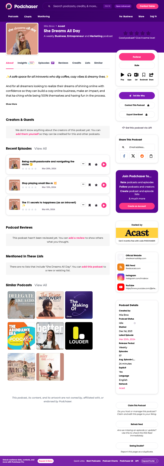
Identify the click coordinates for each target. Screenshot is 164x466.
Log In (153, 16)
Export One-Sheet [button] (137, 114)
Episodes (46, 62)
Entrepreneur (75, 36)
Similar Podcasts (19, 285)
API (137, 461)
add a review (77, 237)
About (10, 62)
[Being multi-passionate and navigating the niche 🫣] (14, 163)
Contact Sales (147, 6)
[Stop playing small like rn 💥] (14, 185)
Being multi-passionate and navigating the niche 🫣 (48, 163)
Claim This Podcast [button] (137, 405)
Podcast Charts (110, 461)
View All (40, 148)
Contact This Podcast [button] (137, 105)
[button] (14, 17)
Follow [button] (137, 56)
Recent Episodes (19, 148)
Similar (98, 62)
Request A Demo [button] (46, 461)
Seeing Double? (137, 446)
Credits (76, 62)
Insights (26, 62)
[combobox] (88, 6)
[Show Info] (135, 323)
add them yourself (27, 134)
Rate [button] (137, 65)
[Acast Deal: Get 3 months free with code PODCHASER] (137, 235)
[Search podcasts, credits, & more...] (77, 6)
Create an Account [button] (137, 206)
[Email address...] (137, 147)
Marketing (96, 36)
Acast (61, 26)
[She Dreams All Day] (22, 39)
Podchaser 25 (126, 461)
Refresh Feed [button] (137, 424)
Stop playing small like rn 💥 (39, 183)
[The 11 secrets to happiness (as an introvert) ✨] (14, 204)
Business (60, 36)
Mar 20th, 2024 (127, 339)
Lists (87, 62)
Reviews (63, 62)
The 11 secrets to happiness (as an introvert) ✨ (49, 204)
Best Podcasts (93, 461)
